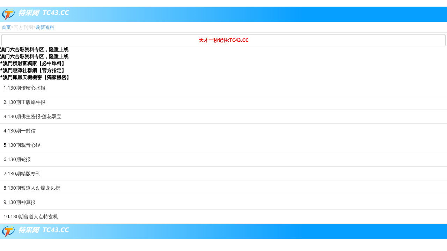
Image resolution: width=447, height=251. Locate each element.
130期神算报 (22, 202)
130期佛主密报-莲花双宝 (35, 116)
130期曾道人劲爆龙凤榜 (34, 187)
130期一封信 (22, 130)
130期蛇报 (19, 159)
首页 (6, 27)
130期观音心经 (24, 145)
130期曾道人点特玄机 (34, 216)
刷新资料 (45, 27)
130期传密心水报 (26, 87)
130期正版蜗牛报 (26, 102)
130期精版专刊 (24, 173)
